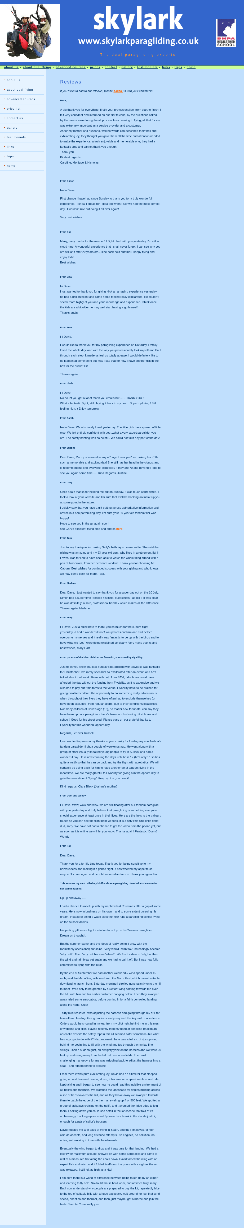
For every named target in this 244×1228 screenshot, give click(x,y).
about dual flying (37, 67)
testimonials (147, 67)
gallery (127, 67)
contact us (15, 118)
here (119, 528)
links (166, 67)
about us (11, 67)
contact (111, 67)
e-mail (118, 90)
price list (13, 108)
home (191, 67)
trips (178, 67)
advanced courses (71, 67)
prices (95, 67)
